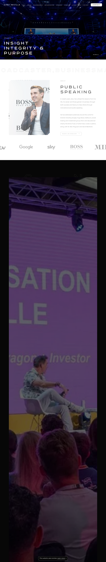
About (29, 5)
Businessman (38, 5)
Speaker (59, 5)
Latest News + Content (80, 5)
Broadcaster (49, 5)
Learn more (61, 558)
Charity (67, 5)
